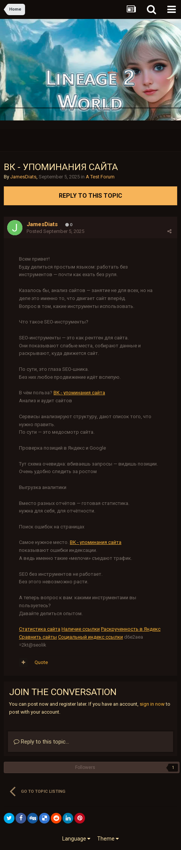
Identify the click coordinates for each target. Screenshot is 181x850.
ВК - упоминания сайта (79, 392)
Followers (85, 767)
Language (76, 839)
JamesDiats (23, 177)
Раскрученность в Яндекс (131, 629)
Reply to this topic (90, 195)
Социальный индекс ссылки (90, 637)
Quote (41, 662)
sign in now (152, 704)
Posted (55, 231)
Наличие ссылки (80, 629)
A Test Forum (100, 177)
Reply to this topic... (41, 741)
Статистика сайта (39, 629)
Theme (108, 839)
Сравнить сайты (38, 637)
